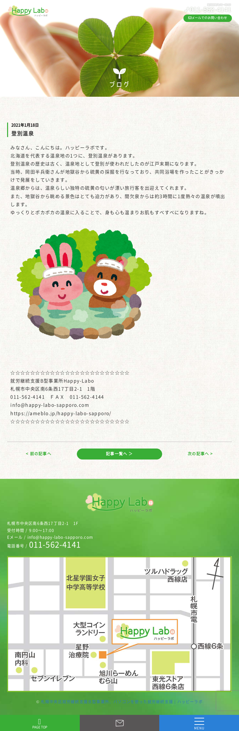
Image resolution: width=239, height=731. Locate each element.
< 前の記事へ (38, 454)
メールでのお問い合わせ (207, 17)
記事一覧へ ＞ (119, 454)
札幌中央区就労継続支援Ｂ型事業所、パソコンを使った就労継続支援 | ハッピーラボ (122, 702)
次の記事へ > (200, 454)
